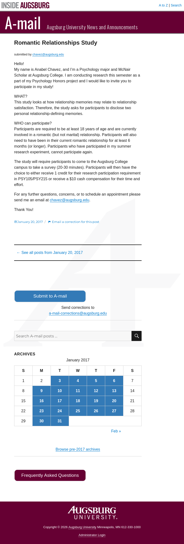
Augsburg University (82, 527)
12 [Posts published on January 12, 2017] (96, 391)
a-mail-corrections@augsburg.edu (78, 313)
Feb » (116, 431)
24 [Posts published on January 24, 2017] (60, 411)
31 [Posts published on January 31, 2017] (60, 421)
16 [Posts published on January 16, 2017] (41, 401)
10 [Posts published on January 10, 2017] (60, 391)
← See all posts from (50, 253)
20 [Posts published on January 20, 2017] (114, 401)
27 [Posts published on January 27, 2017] (114, 411)
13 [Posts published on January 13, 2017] (114, 391)
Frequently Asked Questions (50, 475)
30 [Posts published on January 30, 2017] (41, 421)
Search (176, 5)
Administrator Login (92, 535)
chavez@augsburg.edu (48, 54)
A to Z (163, 5)
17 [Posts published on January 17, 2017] (60, 401)
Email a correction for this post (75, 222)
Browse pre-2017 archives (78, 449)
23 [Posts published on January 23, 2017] (41, 411)
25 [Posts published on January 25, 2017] (78, 411)
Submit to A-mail (50, 296)
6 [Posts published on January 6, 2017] (114, 381)
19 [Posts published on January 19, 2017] (96, 401)
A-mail (23, 22)
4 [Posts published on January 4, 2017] (78, 381)
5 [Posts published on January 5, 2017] (96, 381)
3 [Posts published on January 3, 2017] (60, 381)
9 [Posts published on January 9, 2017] (41, 391)
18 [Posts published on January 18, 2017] (78, 401)
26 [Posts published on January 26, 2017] (96, 411)
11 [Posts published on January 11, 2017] (78, 391)
